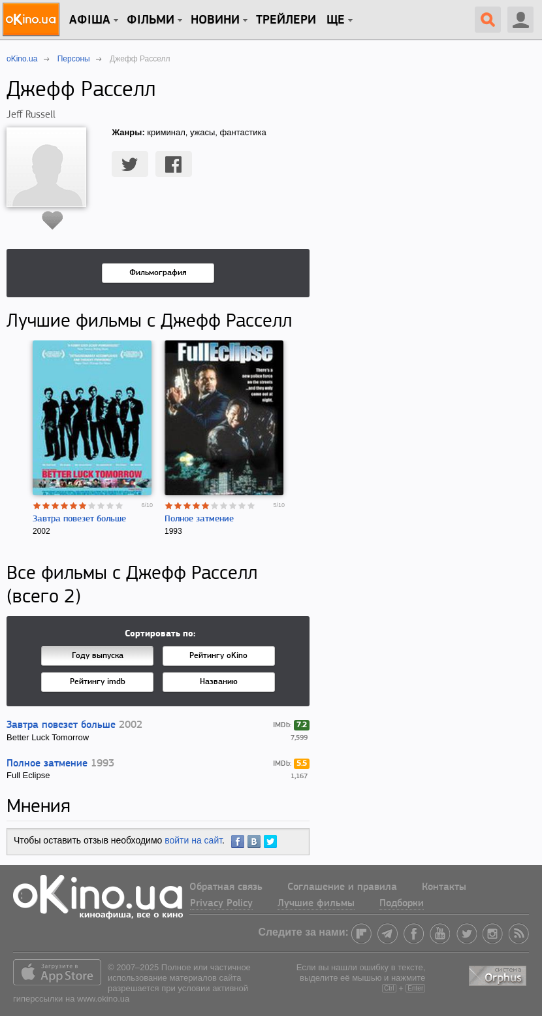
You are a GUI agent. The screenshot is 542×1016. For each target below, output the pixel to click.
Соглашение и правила (342, 887)
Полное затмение (199, 519)
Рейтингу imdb (97, 682)
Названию (219, 682)
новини (215, 20)
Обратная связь (226, 887)
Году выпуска (97, 655)
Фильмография (158, 273)
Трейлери (286, 20)
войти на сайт (193, 840)
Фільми (150, 20)
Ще (336, 20)
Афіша (89, 20)
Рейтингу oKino (218, 655)
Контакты (444, 887)
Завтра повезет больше (79, 519)
